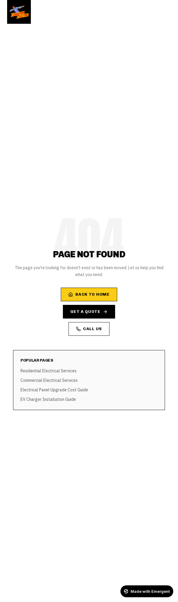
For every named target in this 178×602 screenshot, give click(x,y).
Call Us (89, 328)
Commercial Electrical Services (49, 380)
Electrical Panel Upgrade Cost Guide (54, 390)
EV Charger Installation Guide (48, 399)
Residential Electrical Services (48, 371)
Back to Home (88, 294)
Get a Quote (89, 311)
